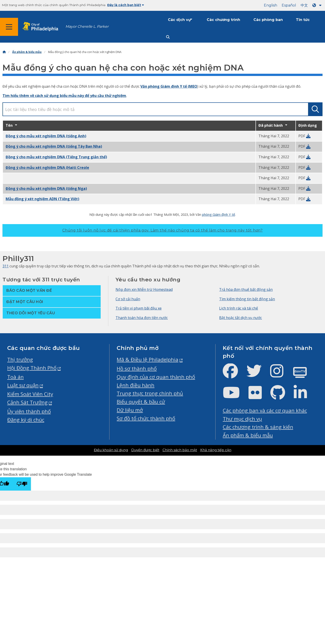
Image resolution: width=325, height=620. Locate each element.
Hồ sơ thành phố (137, 368)
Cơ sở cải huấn (128, 298)
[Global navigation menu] (9, 27)
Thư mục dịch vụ (242, 418)
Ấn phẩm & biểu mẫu (27, 52)
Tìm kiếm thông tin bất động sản (247, 298)
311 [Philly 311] (5, 266)
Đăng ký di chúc (25, 419)
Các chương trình (223, 20)
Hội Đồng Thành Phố (31, 367)
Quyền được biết (145, 450)
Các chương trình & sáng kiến (258, 426)
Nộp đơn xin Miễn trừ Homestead (144, 289)
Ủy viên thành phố (29, 411)
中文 (304, 5)
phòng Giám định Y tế (218, 214)
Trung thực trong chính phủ (150, 393)
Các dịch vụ (179, 20)
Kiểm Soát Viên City (30, 393)
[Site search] (167, 37)
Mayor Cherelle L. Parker (87, 26)
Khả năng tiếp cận (215, 450)
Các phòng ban (268, 20)
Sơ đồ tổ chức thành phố (146, 418)
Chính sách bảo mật (179, 450)
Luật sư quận (23, 385)
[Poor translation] (22, 484)
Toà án (15, 376)
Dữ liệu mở (130, 409)
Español (289, 5)
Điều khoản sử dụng (111, 450)
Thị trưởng (20, 359)
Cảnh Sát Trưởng (27, 402)
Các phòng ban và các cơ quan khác (265, 410)
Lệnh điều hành (135, 385)
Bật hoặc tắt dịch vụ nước (240, 317)
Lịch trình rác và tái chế (238, 308)
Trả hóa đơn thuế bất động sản (246, 289)
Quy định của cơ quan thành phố (156, 376)
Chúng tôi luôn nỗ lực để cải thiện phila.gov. (162, 230)
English (270, 5)
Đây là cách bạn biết (125, 5)
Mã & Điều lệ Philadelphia (147, 359)
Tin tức (303, 20)
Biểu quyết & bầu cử (141, 401)
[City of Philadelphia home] (42, 27)
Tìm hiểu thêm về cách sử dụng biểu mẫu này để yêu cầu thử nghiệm (64, 95)
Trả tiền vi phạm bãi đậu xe (139, 308)
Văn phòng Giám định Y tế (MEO (168, 86)
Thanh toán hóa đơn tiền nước (142, 317)
